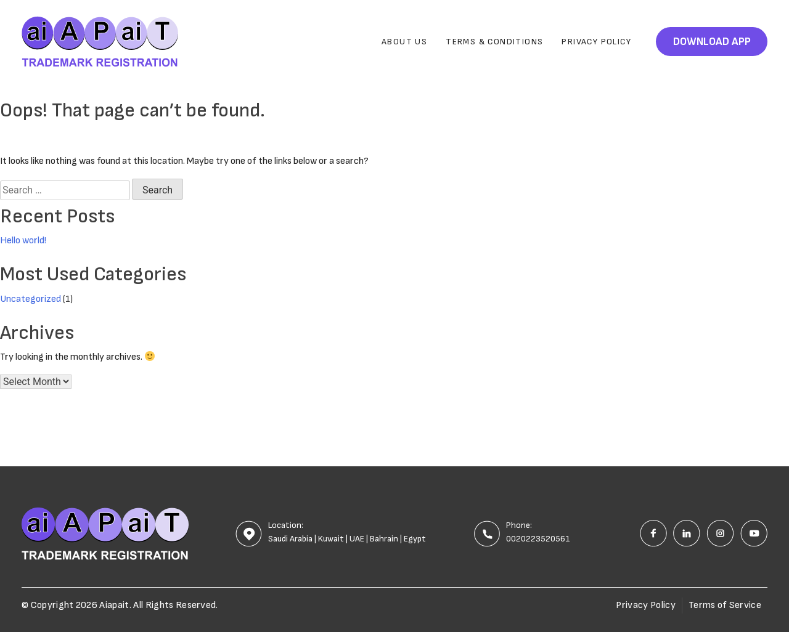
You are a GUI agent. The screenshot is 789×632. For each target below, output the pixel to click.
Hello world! (23, 240)
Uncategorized (30, 299)
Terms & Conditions (494, 41)
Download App (712, 41)
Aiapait (114, 605)
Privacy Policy (596, 41)
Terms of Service (725, 605)
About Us (404, 41)
